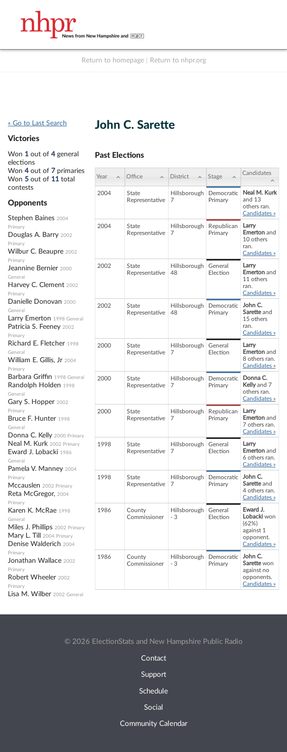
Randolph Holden (34, 385)
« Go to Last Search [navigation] (37, 123)
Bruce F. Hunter (32, 418)
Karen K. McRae (32, 510)
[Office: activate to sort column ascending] (147, 177)
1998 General (68, 319)
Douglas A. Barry (33, 234)
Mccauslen (24, 485)
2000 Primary (69, 436)
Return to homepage (113, 60)
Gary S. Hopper (31, 402)
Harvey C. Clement (36, 285)
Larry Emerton (29, 318)
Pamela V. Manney (35, 468)
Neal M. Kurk (28, 443)
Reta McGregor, (31, 494)
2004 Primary (58, 536)
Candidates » (259, 213)
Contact (153, 658)
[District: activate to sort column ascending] (187, 177)
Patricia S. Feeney (34, 326)
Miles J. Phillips (30, 527)
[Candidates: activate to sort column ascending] (260, 177)
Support (153, 674)
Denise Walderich (34, 544)
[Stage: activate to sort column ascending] (223, 177)
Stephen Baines (31, 218)
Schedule (153, 691)
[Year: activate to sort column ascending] (110, 177)
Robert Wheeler (32, 577)
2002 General (68, 594)
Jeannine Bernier (33, 268)
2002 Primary (65, 444)
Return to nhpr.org (178, 60)
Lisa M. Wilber (29, 594)
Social (153, 707)
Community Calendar (153, 723)
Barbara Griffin (30, 377)
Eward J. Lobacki (33, 452)
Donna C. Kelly (30, 435)
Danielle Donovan (35, 301)
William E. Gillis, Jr (35, 360)
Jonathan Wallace (34, 560)
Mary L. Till (24, 535)
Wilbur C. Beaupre (35, 251)
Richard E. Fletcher (36, 343)
